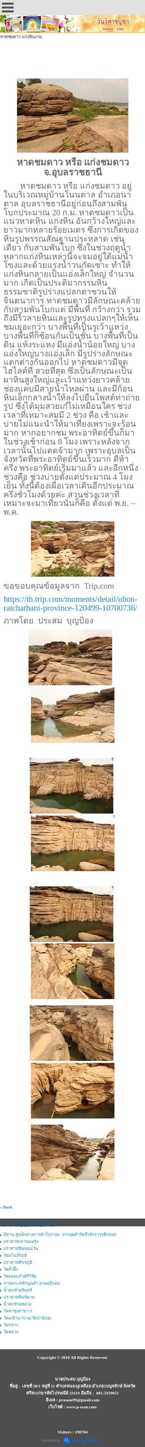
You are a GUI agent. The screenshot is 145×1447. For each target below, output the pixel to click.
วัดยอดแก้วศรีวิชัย (19, 1276)
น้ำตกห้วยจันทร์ (17, 1290)
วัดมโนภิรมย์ (15, 1255)
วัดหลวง (10, 1332)
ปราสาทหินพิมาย (18, 1297)
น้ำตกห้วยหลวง (17, 1304)
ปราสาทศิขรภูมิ (17, 1262)
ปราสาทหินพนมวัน (20, 1248)
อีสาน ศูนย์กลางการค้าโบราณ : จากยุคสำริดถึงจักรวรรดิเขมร (59, 1234)
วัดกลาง (10, 1325)
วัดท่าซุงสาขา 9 (17, 1311)
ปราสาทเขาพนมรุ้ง (20, 1241)
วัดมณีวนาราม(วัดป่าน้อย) (27, 1318)
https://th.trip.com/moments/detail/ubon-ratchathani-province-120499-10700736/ (70, 603)
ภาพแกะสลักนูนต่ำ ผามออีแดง (31, 1283)
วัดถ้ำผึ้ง (10, 1269)
